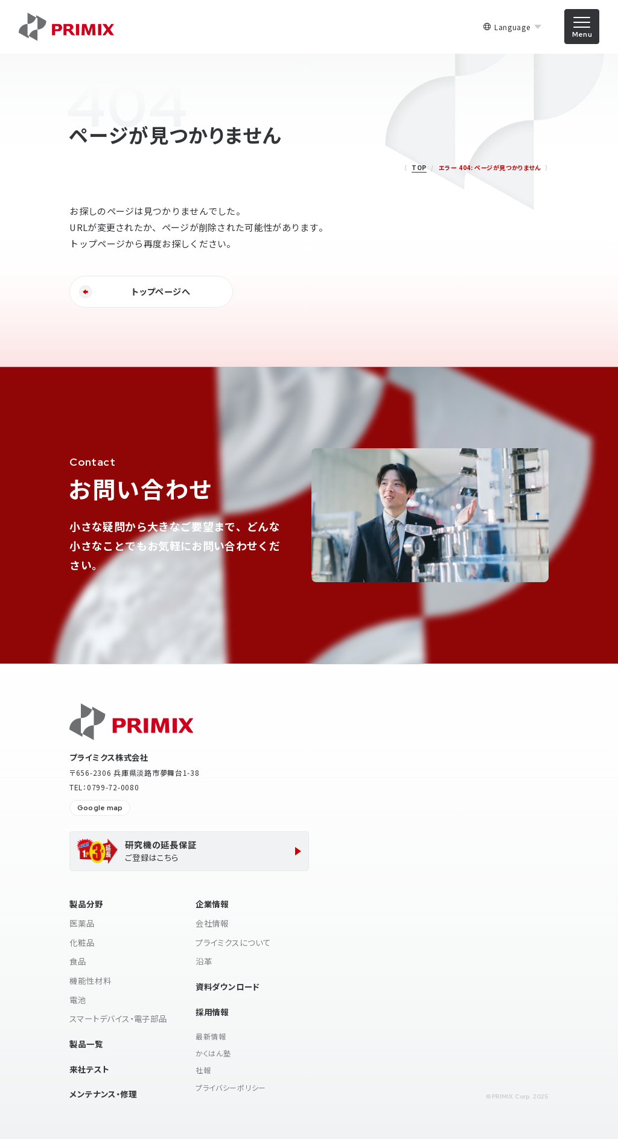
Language (512, 27)
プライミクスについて (233, 942)
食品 (77, 961)
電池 (77, 1000)
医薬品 (81, 923)
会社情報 (212, 923)
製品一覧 (86, 1044)
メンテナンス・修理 (102, 1094)
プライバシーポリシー (231, 1087)
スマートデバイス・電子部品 (118, 1018)
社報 (203, 1070)
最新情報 (211, 1036)
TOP (419, 167)
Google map (100, 808)
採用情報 (212, 1012)
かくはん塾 (213, 1053)
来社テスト (89, 1069)
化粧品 (81, 942)
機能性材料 (90, 980)
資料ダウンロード (228, 986)
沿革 (204, 961)
